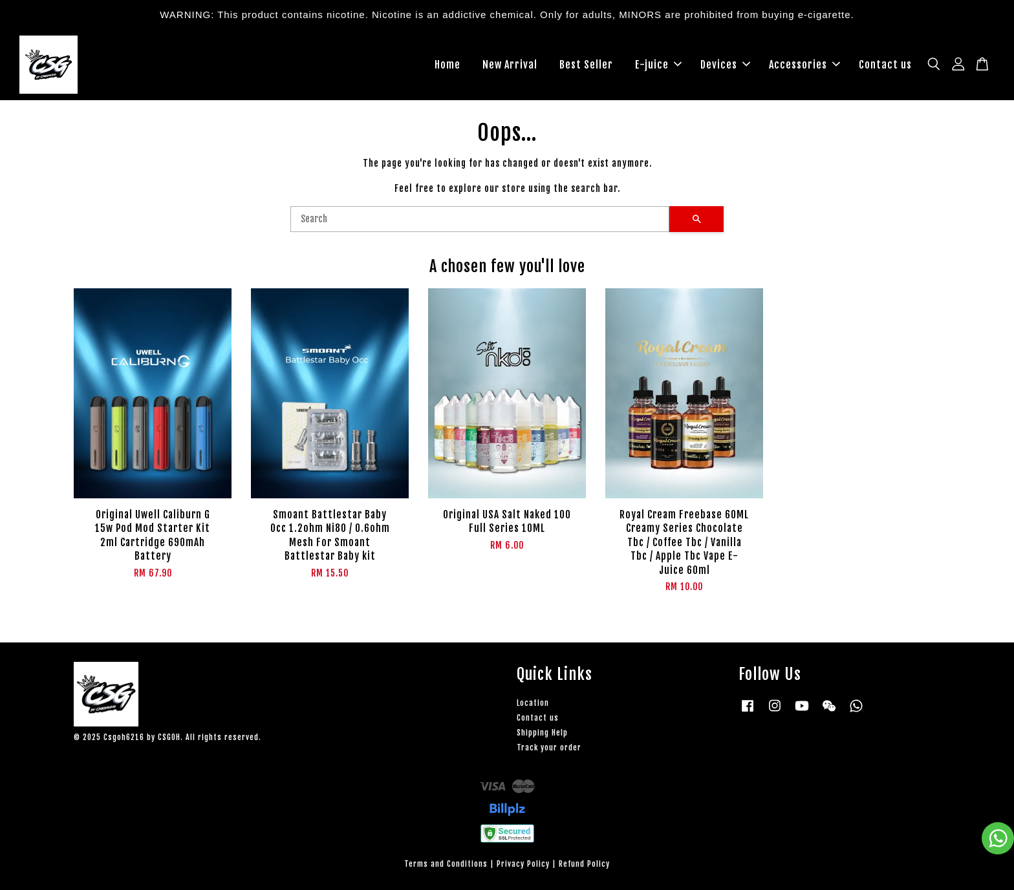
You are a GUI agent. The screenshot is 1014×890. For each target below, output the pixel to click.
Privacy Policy (523, 864)
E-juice (658, 64)
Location (533, 703)
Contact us (885, 64)
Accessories (804, 64)
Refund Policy (584, 864)
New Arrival (509, 64)
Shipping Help (542, 732)
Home (447, 64)
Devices (725, 64)
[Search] (479, 219)
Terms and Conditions (446, 864)
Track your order (549, 747)
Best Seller (586, 64)
